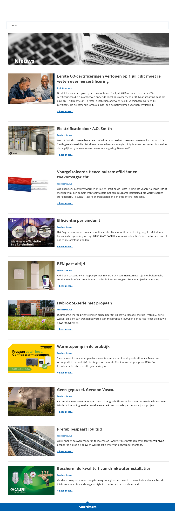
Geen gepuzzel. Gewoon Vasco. (85, 389)
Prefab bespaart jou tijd (79, 429)
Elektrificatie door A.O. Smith (84, 128)
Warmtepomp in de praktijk (83, 346)
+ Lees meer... (65, 111)
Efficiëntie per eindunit (78, 220)
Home (14, 25)
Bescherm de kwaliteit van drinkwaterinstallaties (104, 468)
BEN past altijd (71, 263)
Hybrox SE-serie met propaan (84, 303)
